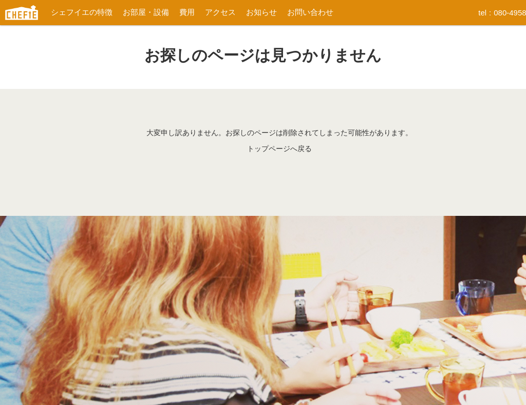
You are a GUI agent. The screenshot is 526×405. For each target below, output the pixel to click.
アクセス (220, 12)
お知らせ (261, 12)
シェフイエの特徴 (81, 12)
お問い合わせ (310, 12)
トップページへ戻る (279, 148)
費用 (187, 12)
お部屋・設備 (146, 12)
